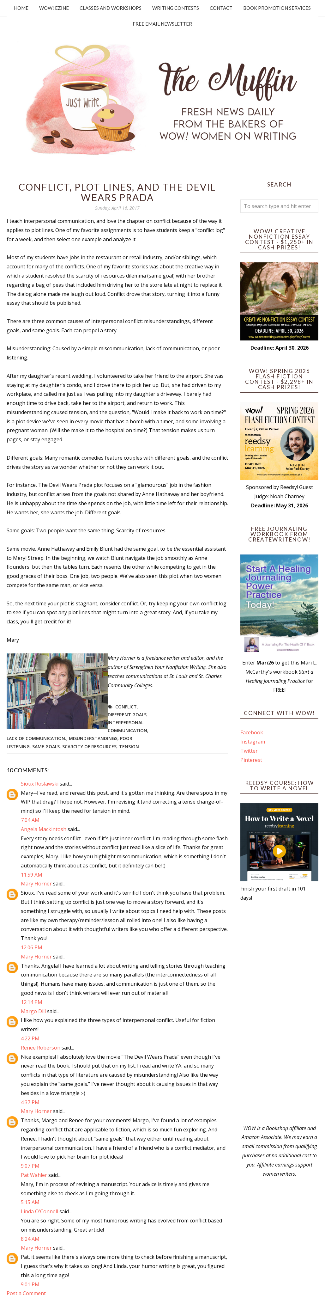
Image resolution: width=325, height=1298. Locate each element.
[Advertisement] (279, 1013)
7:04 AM (30, 820)
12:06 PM (31, 947)
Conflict (126, 707)
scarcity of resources (89, 747)
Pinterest (251, 759)
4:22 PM (30, 1038)
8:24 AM (30, 1238)
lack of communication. (36, 738)
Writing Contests (175, 8)
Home (21, 8)
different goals (127, 715)
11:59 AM (31, 874)
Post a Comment (26, 1293)
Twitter (249, 750)
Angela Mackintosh (43, 829)
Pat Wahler (34, 1175)
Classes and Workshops (110, 8)
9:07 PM (30, 1165)
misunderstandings (93, 738)
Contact (221, 8)
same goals (46, 747)
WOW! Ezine (54, 8)
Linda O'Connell (39, 1211)
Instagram (252, 741)
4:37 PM (30, 1102)
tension (129, 747)
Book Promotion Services (277, 8)
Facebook (251, 732)
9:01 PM (30, 1284)
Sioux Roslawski (39, 783)
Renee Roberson (40, 1047)
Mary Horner (36, 883)
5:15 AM (30, 1202)
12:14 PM (31, 1002)
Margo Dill (33, 1011)
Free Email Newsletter (162, 24)
